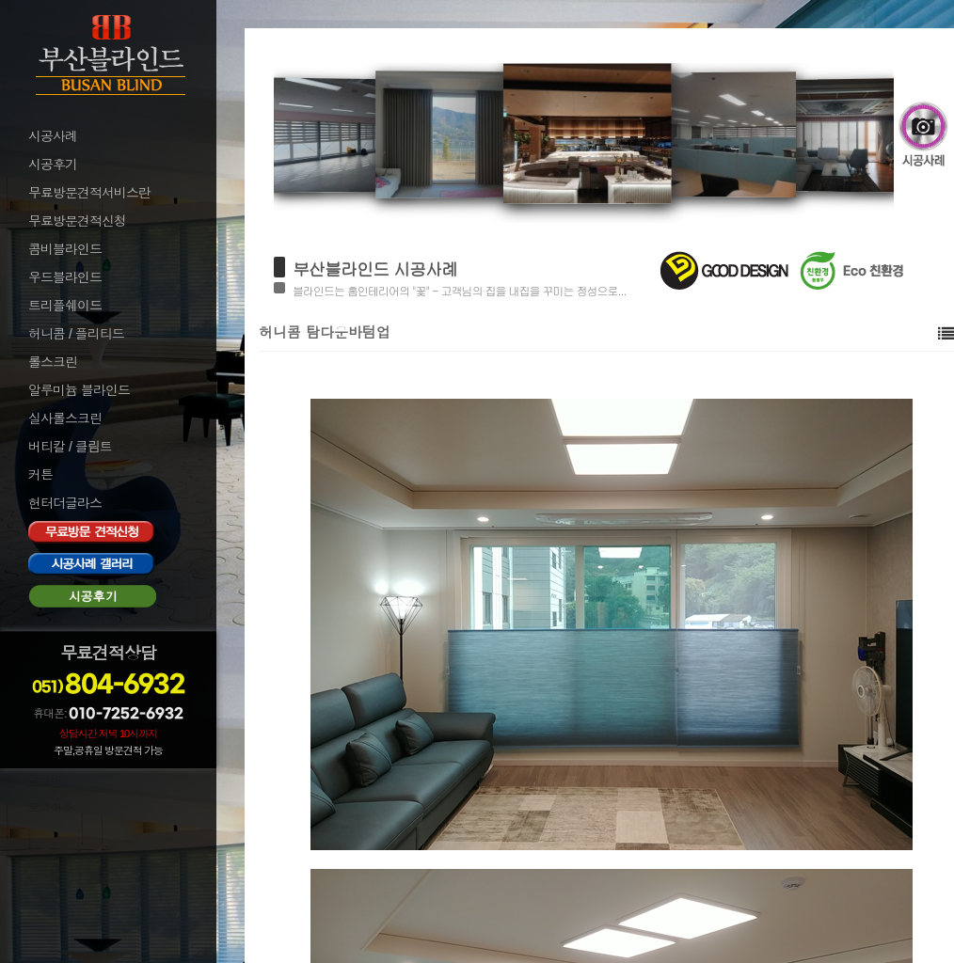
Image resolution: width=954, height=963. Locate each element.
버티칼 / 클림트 (70, 446)
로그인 (45, 782)
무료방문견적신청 (77, 221)
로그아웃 (50, 807)
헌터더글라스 (65, 503)
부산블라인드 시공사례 (375, 268)
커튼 (40, 474)
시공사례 (52, 136)
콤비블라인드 (65, 249)
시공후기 (52, 164)
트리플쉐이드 (65, 305)
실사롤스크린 (65, 418)
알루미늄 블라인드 (79, 390)
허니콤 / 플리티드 (76, 333)
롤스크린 (52, 362)
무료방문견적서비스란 (89, 192)
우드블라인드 (65, 277)
